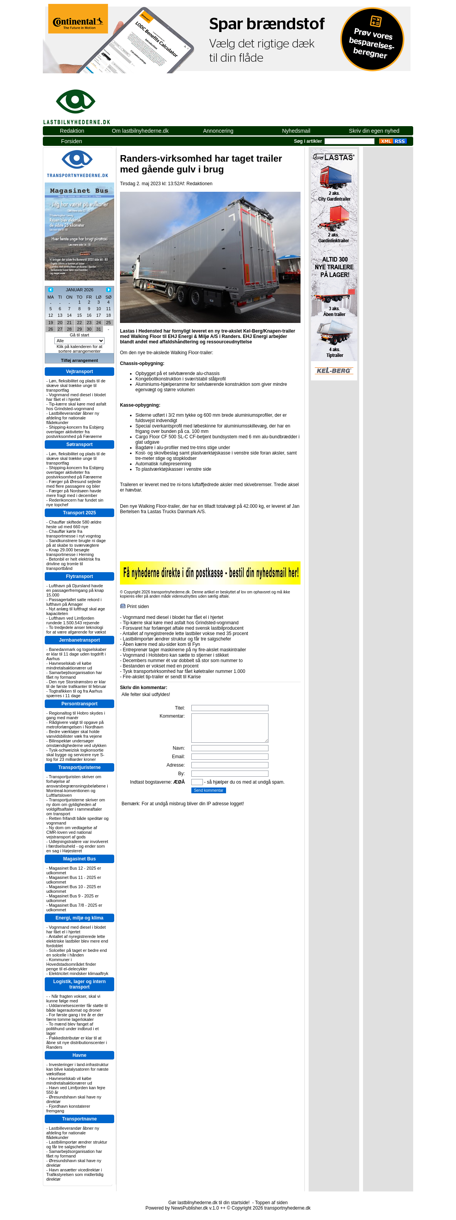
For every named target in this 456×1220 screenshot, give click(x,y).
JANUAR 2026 (80, 289)
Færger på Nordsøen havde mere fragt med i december (73, 493)
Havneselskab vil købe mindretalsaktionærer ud (69, 665)
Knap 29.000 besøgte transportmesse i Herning (70, 552)
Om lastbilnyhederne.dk (140, 131)
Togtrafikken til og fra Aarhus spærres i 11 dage (74, 693)
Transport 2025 (79, 512)
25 (108, 322)
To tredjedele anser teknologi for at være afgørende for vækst (76, 629)
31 (98, 329)
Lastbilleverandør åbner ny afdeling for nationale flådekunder (72, 418)
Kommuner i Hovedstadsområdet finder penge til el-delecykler (71, 964)
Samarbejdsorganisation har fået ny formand (74, 674)
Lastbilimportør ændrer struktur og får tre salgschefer (76, 1144)
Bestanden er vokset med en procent (160, 666)
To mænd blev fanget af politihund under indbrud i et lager (72, 1029)
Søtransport (79, 444)
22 (79, 322)
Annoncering (218, 131)
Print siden (138, 606)
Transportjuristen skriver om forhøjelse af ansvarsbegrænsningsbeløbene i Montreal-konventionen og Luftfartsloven (77, 786)
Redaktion (72, 131)
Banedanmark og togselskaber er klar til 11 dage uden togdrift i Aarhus (76, 654)
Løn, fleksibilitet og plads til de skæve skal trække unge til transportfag (75, 385)
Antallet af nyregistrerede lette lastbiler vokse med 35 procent (185, 633)
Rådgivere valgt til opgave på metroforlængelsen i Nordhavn (75, 724)
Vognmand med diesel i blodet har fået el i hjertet (76, 397)
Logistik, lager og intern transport (79, 984)
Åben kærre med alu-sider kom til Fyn (161, 644)
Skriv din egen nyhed (374, 131)
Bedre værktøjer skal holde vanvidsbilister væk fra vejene (74, 733)
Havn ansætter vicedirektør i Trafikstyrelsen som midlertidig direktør (74, 1174)
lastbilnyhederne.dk (85, 103)
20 (59, 322)
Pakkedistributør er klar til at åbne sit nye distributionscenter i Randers (76, 1042)
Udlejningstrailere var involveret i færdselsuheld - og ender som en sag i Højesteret (77, 846)
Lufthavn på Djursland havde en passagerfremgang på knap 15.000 (75, 590)
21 (69, 322)
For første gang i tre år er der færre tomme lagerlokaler (74, 1017)
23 (89, 322)
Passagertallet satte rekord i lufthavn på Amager (73, 602)
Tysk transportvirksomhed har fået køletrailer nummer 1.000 (184, 671)
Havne (79, 1055)
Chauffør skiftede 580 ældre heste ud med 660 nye (73, 524)
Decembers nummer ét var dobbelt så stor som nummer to (183, 660)
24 (98, 322)
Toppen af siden (271, 1202)
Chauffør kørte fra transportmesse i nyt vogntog (73, 533)
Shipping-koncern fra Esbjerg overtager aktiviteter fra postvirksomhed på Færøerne (75, 432)
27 (59, 329)
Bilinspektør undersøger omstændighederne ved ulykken (76, 743)
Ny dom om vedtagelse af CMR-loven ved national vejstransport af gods (71, 832)
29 (79, 329)
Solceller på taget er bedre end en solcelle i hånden (76, 952)
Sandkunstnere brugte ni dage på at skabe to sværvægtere (76, 542)
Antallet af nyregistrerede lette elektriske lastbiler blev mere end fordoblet (77, 941)
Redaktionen (199, 183)
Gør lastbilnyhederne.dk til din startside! (209, 1202)
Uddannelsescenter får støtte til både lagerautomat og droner (77, 1007)
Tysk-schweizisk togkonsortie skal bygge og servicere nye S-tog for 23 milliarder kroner (75, 755)
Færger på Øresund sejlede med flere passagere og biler (73, 483)
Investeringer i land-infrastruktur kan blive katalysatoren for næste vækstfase (77, 1069)
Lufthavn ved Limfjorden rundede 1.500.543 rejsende (73, 620)
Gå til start (79, 335)
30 (89, 329)
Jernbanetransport (79, 640)
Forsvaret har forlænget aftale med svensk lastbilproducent (183, 628)
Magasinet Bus (79, 859)
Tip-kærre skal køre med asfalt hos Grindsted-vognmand (76, 406)
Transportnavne (79, 1119)
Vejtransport (79, 371)
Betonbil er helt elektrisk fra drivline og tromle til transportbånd (73, 564)
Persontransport (79, 703)
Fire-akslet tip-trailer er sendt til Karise (162, 676)
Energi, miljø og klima (79, 918)
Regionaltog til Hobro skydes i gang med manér (75, 715)
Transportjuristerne (79, 767)
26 (50, 329)
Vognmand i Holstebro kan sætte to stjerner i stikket (175, 655)
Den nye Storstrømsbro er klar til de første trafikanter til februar (76, 684)
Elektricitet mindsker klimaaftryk (78, 973)
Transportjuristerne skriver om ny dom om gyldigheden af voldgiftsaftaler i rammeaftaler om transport (75, 807)
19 (50, 322)
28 (69, 329)
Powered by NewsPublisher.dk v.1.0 (182, 1208)
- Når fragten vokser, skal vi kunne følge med (73, 998)
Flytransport (79, 576)
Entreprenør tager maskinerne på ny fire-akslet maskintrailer (184, 649)
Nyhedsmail (296, 131)
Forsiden (71, 141)
